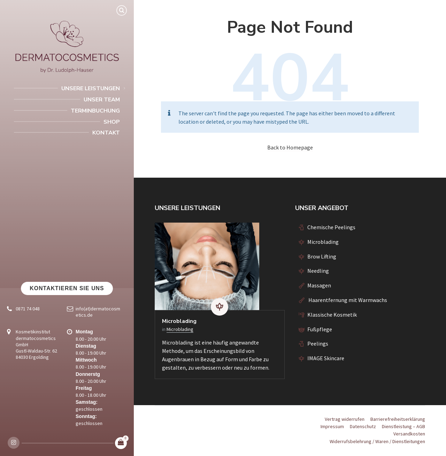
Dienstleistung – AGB (403, 426)
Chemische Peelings (331, 227)
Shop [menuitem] (111, 122)
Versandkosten (409, 434)
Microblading (179, 321)
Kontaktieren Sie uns (67, 288)
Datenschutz (363, 426)
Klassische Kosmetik (332, 314)
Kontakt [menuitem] (106, 133)
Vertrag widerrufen (344, 419)
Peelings (317, 343)
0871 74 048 (28, 309)
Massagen (319, 285)
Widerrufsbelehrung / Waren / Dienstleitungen (377, 441)
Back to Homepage (290, 147)
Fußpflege (319, 329)
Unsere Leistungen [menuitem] (90, 88)
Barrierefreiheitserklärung (397, 419)
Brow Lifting (321, 256)
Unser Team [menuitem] (102, 99)
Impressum (332, 426)
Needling (318, 270)
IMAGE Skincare (325, 358)
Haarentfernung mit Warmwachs (347, 299)
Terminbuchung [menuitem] (95, 111)
